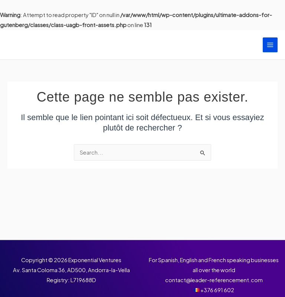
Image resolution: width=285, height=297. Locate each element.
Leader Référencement (67, 45)
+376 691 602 (217, 290)
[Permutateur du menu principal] (270, 44)
